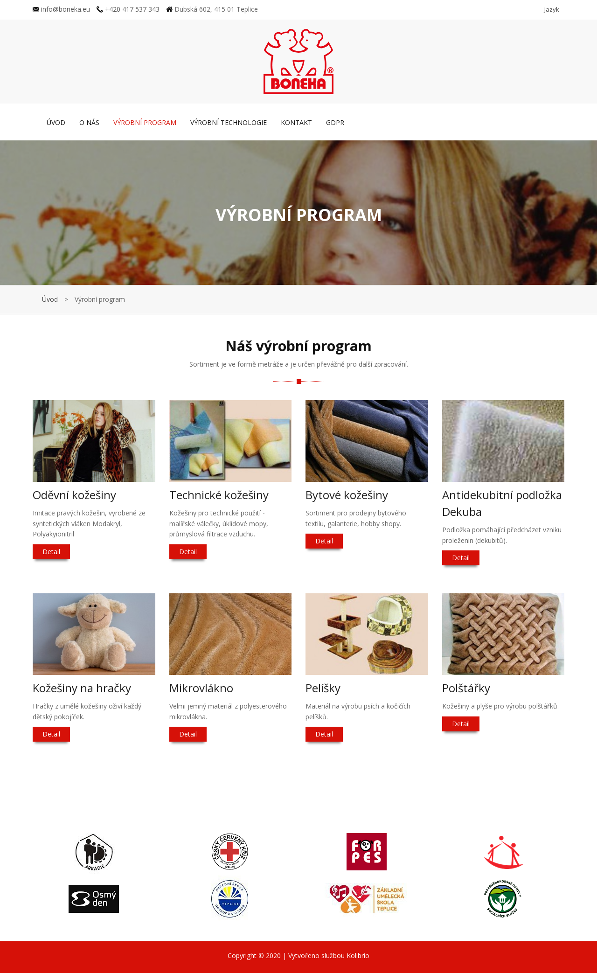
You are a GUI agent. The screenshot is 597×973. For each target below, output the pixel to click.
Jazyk (551, 9)
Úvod (56, 122)
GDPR (335, 122)
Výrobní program (144, 122)
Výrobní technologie (228, 122)
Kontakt (296, 122)
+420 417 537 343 (128, 9)
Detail (51, 551)
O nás (89, 122)
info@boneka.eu (61, 9)
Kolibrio (358, 955)
